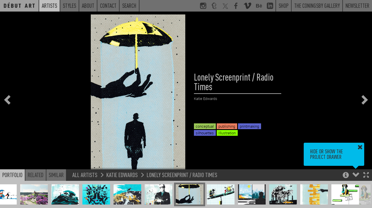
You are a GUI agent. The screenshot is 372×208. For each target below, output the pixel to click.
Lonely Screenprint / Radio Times (182, 175)
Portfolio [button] (12, 175)
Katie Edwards (122, 175)
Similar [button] (56, 175)
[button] (366, 175)
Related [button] (36, 175)
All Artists (84, 175)
